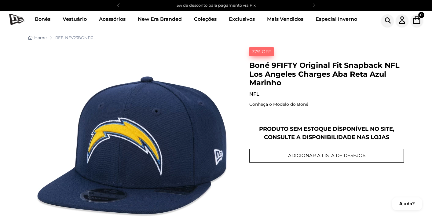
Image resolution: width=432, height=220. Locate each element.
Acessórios (112, 19)
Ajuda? (407, 203)
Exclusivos (242, 19)
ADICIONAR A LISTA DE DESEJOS (326, 155)
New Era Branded (160, 19)
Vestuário (75, 19)
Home (37, 37)
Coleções (205, 19)
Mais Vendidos (285, 19)
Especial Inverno (336, 19)
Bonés (42, 19)
